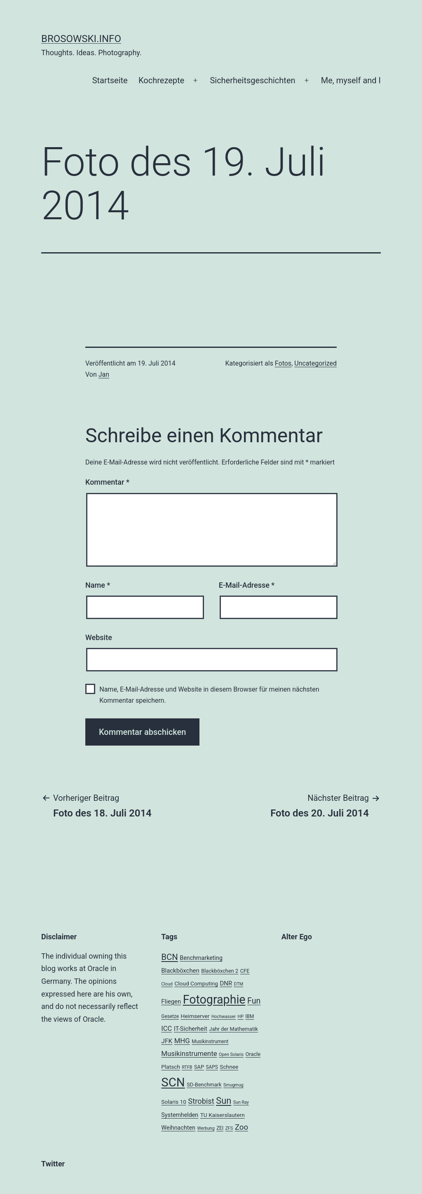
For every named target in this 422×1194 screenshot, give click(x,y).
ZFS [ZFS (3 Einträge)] (229, 1128)
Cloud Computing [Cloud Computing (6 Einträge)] (196, 983)
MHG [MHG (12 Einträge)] (182, 1041)
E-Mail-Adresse (247, 585)
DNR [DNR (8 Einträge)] (226, 983)
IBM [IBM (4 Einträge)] (249, 1016)
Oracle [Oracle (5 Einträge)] (253, 1054)
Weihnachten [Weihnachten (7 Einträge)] (178, 1127)
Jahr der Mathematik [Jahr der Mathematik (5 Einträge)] (233, 1029)
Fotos (283, 363)
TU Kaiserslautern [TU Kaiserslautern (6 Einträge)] (222, 1115)
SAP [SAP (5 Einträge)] (199, 1067)
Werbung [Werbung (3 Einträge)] (205, 1128)
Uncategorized (315, 363)
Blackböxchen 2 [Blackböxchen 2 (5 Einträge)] (219, 971)
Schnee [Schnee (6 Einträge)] (229, 1066)
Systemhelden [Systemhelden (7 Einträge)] (179, 1115)
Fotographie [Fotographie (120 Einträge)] (214, 999)
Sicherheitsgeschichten (252, 80)
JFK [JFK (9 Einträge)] (166, 1041)
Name (97, 585)
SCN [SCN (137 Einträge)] (173, 1082)
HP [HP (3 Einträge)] (241, 1016)
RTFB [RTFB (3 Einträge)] (187, 1067)
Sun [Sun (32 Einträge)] (223, 1100)
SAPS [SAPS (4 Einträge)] (212, 1067)
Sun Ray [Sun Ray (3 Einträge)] (241, 1102)
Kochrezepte (161, 80)
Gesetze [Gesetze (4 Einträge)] (170, 1016)
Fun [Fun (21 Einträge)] (253, 1001)
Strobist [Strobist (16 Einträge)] (201, 1101)
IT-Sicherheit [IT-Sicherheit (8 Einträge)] (190, 1028)
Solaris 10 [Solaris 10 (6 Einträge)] (173, 1101)
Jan (103, 374)
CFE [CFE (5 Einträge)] (245, 971)
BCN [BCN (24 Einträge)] (169, 957)
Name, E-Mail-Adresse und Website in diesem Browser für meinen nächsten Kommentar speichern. (209, 694)
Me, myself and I (351, 80)
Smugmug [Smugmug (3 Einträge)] (233, 1085)
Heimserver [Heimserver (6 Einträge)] (195, 1016)
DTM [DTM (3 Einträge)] (239, 984)
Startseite (110, 80)
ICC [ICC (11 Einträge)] (166, 1028)
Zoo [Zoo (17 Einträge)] (241, 1127)
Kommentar (107, 482)
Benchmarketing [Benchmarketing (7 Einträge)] (201, 958)
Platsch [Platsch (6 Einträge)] (170, 1066)
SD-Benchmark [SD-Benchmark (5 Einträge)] (204, 1084)
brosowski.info (81, 39)
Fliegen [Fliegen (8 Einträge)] (171, 1001)
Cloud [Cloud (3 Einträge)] (167, 984)
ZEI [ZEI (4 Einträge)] (219, 1128)
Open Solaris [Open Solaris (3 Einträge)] (231, 1054)
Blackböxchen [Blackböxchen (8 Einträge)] (180, 970)
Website (98, 637)
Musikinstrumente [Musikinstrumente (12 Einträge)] (189, 1053)
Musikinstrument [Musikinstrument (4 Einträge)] (210, 1041)
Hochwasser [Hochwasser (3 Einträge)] (223, 1016)
